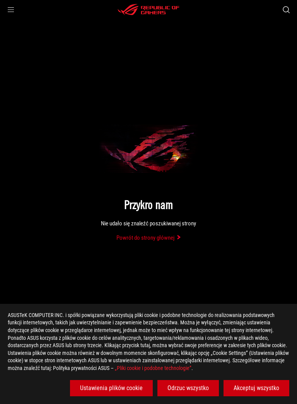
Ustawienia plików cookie (111, 388)
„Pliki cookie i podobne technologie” (153, 368)
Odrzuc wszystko (188, 388)
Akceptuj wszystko (256, 388)
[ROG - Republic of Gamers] (148, 9)
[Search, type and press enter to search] (286, 9)
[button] (10, 9)
